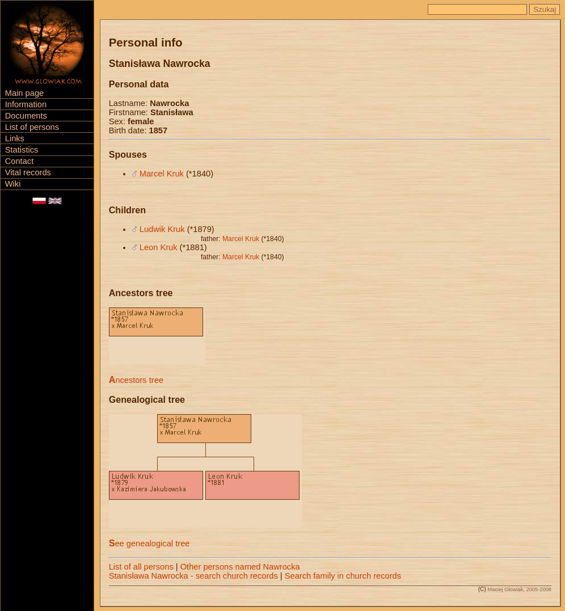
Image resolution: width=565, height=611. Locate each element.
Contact (19, 161)
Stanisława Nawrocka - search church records (193, 575)
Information (26, 104)
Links (14, 138)
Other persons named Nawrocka (240, 566)
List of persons (32, 127)
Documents (26, 115)
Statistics (22, 149)
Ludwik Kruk (162, 229)
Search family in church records (343, 575)
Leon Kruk (159, 247)
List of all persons (141, 566)
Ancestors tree (136, 380)
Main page (24, 93)
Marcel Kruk (162, 173)
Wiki (13, 183)
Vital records (28, 172)
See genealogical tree (149, 543)
